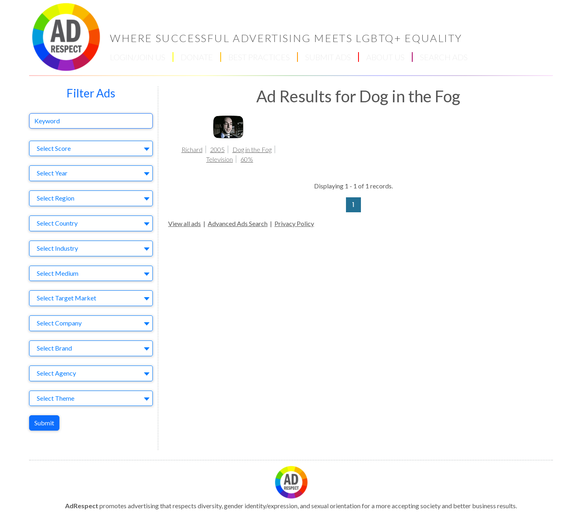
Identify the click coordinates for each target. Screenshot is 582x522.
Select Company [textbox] (59, 323)
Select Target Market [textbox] (66, 298)
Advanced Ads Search (238, 223)
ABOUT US (385, 57)
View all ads (184, 223)
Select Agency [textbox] (56, 373)
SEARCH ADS (444, 57)
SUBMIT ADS (328, 57)
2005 (217, 149)
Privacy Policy (294, 223)
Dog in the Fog (252, 149)
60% (246, 159)
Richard (191, 149)
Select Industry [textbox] (57, 248)
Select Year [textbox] (52, 173)
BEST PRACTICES (259, 57)
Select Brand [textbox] (54, 348)
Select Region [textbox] (55, 198)
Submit (44, 423)
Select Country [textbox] (57, 223)
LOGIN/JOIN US (137, 57)
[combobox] (91, 148)
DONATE (197, 57)
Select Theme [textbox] (55, 398)
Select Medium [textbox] (57, 273)
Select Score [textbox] (54, 148)
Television (219, 159)
